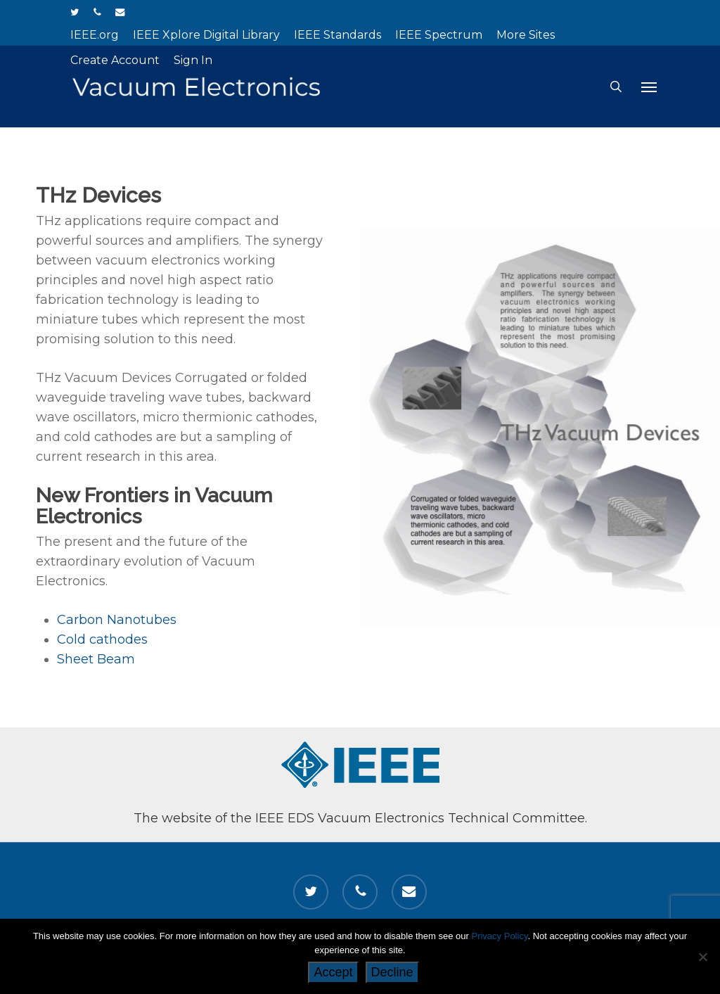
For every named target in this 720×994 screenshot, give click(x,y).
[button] (649, 86)
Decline (392, 972)
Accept (333, 972)
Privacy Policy (499, 936)
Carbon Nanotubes (116, 622)
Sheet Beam (96, 662)
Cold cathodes (102, 642)
